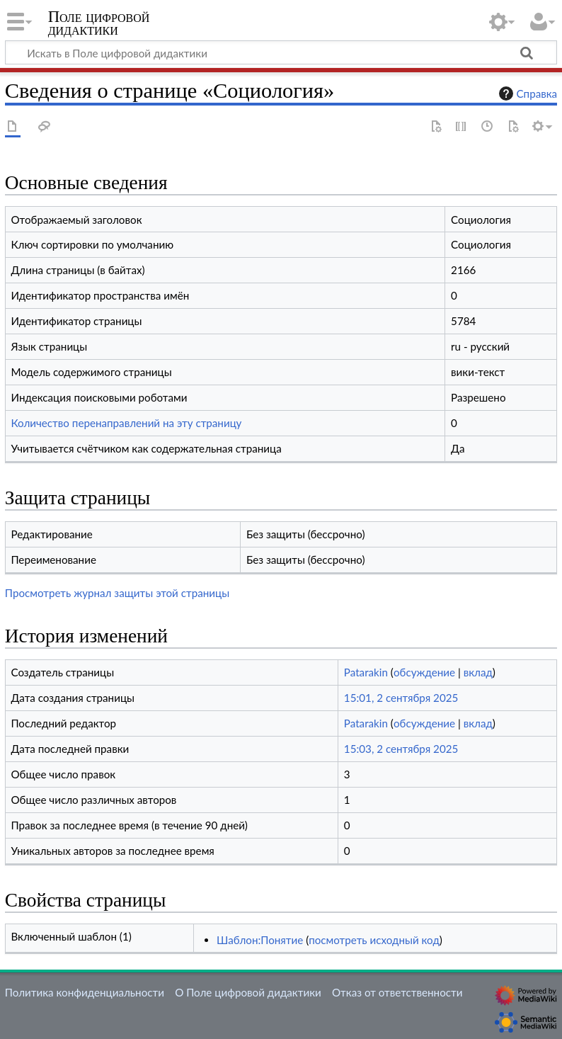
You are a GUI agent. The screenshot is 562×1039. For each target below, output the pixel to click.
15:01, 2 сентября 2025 (401, 697)
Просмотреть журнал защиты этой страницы (117, 592)
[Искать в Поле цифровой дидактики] (281, 52)
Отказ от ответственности (397, 992)
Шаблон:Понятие (260, 939)
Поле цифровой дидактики (99, 23)
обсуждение (424, 672)
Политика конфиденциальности (84, 992)
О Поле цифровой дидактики (248, 992)
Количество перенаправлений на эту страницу (126, 422)
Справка (526, 93)
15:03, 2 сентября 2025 (401, 748)
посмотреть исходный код (374, 939)
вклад (478, 672)
